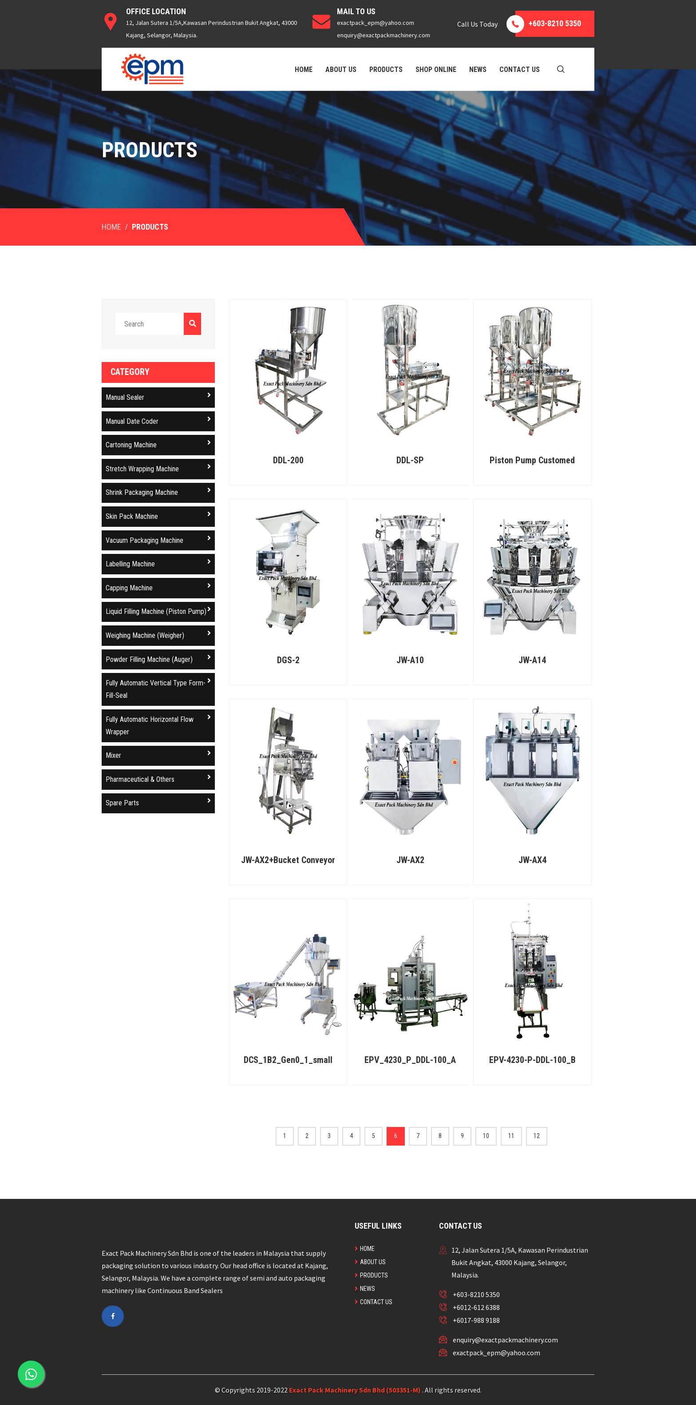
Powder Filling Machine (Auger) (158, 658)
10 (486, 1135)
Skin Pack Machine (158, 515)
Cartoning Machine (158, 444)
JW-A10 (410, 660)
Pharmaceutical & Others (158, 778)
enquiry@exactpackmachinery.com (505, 1339)
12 (537, 1135)
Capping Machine (158, 587)
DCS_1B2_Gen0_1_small (288, 1060)
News (477, 69)
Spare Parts (158, 802)
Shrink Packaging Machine (158, 491)
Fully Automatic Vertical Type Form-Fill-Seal (158, 688)
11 (511, 1135)
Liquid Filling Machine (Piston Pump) (158, 610)
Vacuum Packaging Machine (158, 539)
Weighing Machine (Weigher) (158, 634)
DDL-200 (288, 460)
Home (303, 69)
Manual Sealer (158, 396)
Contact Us (519, 69)
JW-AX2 (410, 860)
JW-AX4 (532, 860)
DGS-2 (288, 660)
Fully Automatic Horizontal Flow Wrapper (158, 724)
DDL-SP (410, 460)
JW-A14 (532, 660)
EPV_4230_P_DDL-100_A (410, 1060)
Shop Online (435, 69)
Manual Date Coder (158, 420)
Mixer (158, 754)
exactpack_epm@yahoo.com (496, 1352)
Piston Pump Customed (532, 460)
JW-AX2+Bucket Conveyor (288, 860)
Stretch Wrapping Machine (158, 468)
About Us (340, 69)
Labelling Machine (158, 563)
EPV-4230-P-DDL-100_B (532, 1060)
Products (386, 69)
